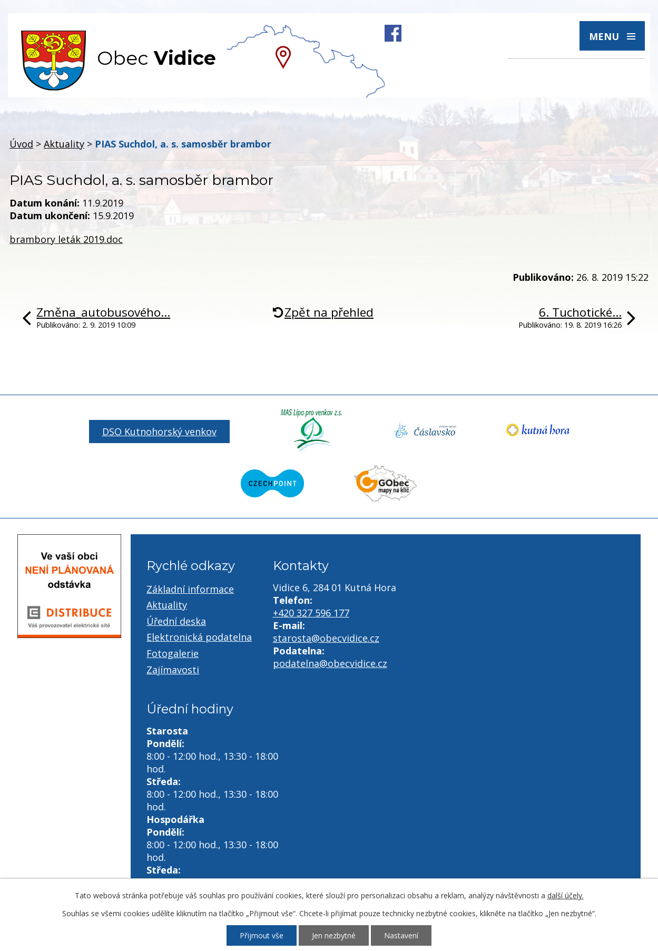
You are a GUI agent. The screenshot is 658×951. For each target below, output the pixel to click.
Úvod (21, 144)
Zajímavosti (172, 669)
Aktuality (64, 144)
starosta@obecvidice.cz (326, 638)
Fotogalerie (172, 653)
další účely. (565, 895)
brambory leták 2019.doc (66, 239)
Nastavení (401, 935)
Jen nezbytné (334, 935)
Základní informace (190, 589)
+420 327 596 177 (311, 612)
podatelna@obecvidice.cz (330, 663)
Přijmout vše (261, 935)
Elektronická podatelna (199, 637)
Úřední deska (176, 621)
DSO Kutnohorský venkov (159, 431)
